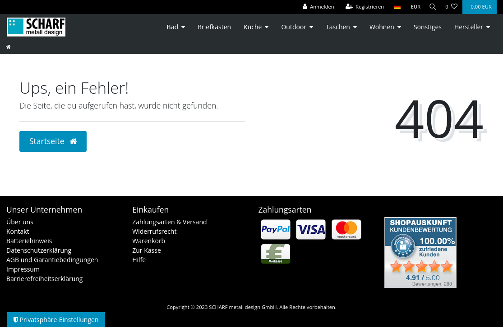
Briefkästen (214, 27)
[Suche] (431, 7)
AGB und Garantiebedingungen (52, 259)
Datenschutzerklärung (38, 250)
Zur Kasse (146, 250)
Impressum (23, 269)
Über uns (19, 222)
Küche (253, 27)
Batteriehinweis (29, 240)
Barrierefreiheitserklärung (44, 278)
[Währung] (413, 7)
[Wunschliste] (451, 7)
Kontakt (17, 231)
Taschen (338, 27)
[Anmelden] (315, 7)
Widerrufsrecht (154, 231)
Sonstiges (428, 27)
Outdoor (293, 27)
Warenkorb (148, 240)
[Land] (394, 7)
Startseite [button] (53, 141)
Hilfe (139, 259)
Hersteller (468, 27)
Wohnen (381, 27)
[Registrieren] (361, 7)
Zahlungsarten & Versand (169, 222)
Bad (172, 27)
